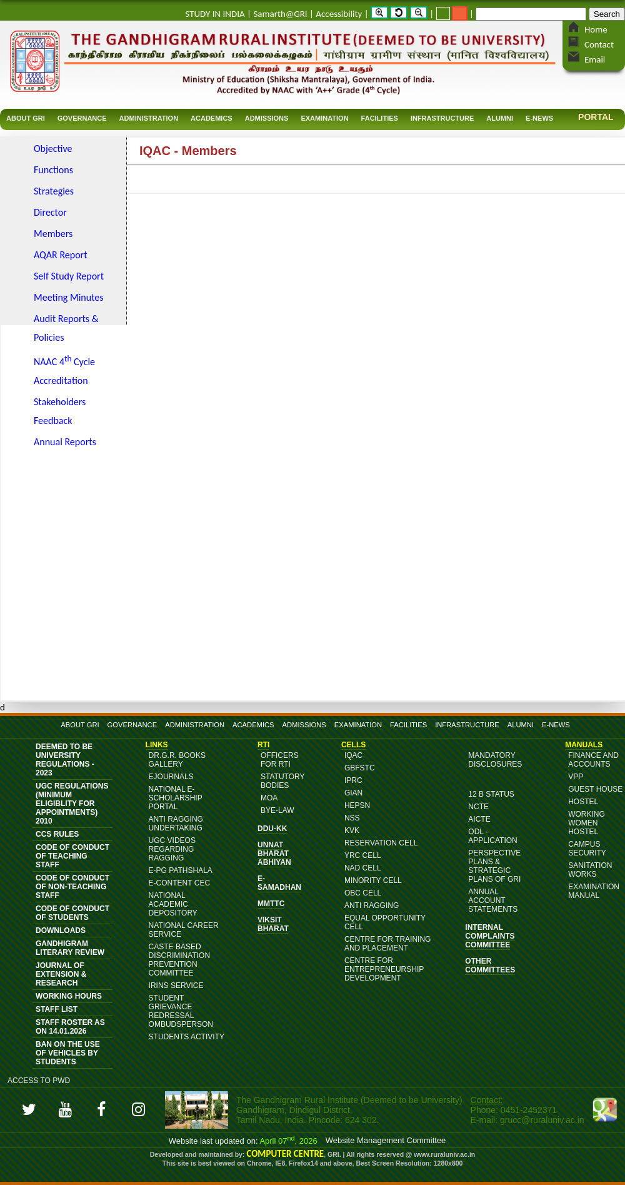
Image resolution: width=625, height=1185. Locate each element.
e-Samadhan (279, 883)
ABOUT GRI (80, 725)
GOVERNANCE (133, 725)
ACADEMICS (253, 725)
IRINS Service (176, 985)
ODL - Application (492, 836)
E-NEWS (556, 725)
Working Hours (69, 996)
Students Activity (186, 1036)
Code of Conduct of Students (72, 913)
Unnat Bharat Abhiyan (274, 853)
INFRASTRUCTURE (467, 725)
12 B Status (491, 794)
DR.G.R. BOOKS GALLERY (177, 760)
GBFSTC (359, 768)
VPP (575, 776)
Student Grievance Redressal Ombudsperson (181, 1011)
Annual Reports (65, 442)
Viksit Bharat (273, 924)
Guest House (595, 789)
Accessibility (339, 13)
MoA (269, 798)
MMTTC (271, 903)
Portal (596, 117)
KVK (351, 830)
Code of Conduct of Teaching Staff (72, 856)
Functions (53, 170)
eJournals (171, 776)
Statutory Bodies (282, 781)
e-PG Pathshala (180, 870)
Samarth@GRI (280, 13)
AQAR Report (61, 255)
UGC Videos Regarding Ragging (172, 849)
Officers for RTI (280, 760)
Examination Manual (593, 891)
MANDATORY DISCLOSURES (495, 760)
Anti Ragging (371, 905)
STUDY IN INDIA (214, 13)
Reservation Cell (381, 843)
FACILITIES (408, 725)
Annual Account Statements (493, 900)
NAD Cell (362, 868)
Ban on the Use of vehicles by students (68, 1053)
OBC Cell (362, 893)
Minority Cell (373, 880)
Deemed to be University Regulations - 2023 (65, 759)
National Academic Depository (173, 904)
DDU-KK (272, 828)
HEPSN (357, 805)
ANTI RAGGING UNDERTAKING (176, 823)
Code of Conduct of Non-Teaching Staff (72, 887)
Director (50, 212)
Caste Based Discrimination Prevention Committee (179, 959)
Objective (53, 148)
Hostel (583, 801)
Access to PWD (39, 1080)
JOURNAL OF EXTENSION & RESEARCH (61, 974)
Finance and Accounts (593, 760)
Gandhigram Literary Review (70, 948)
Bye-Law (277, 810)
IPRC (353, 780)
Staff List (57, 1009)
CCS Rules (57, 834)
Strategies (54, 191)
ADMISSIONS (304, 725)
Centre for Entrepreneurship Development (384, 969)
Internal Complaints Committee (489, 936)
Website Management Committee (386, 1140)
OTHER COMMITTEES (490, 965)
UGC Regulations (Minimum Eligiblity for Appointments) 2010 (72, 803)
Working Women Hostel (586, 823)
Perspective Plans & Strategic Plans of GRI (494, 866)
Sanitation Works (590, 870)
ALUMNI (521, 725)
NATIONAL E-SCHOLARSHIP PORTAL (175, 798)
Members (53, 234)
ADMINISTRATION (194, 725)
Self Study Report (69, 276)
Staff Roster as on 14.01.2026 (70, 1027)
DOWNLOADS (61, 930)
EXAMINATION (358, 725)
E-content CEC (179, 883)
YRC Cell (362, 855)
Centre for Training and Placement (387, 943)
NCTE (478, 806)
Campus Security (587, 848)
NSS (352, 818)
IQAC (353, 755)
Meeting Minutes (69, 297)
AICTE (479, 819)
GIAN (353, 793)
